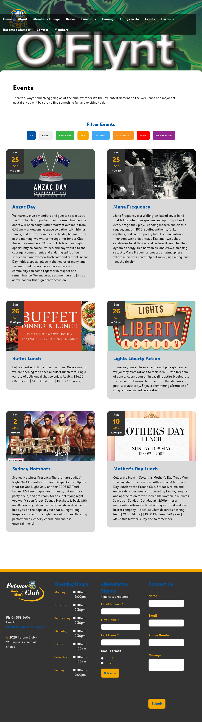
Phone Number (159, 635)
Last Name (110, 635)
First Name (110, 620)
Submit (157, 704)
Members (61, 30)
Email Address (112, 604)
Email (153, 616)
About (22, 19)
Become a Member (17, 30)
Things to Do (129, 19)
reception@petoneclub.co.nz (26, 627)
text (110, 663)
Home (7, 19)
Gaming (108, 19)
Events (150, 19)
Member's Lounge (46, 19)
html (110, 658)
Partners (167, 19)
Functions (88, 19)
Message (154, 655)
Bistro (70, 19)
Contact (42, 30)
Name (153, 596)
